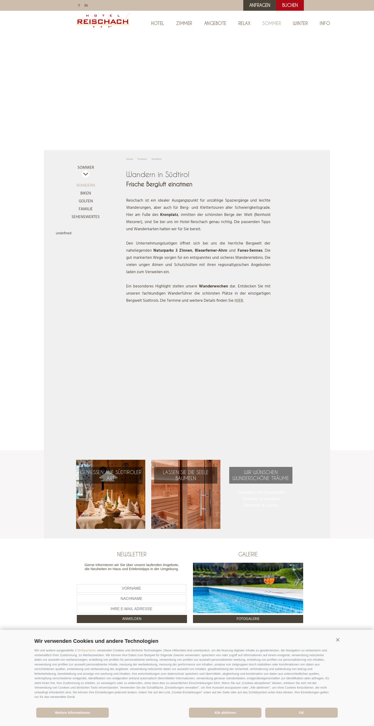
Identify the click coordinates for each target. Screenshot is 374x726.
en (86, 5)
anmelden (131, 619)
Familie (86, 209)
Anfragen (259, 5)
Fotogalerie (248, 619)
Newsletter (131, 554)
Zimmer (184, 23)
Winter (300, 23)
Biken (85, 193)
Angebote (215, 23)
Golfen (86, 201)
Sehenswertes (86, 217)
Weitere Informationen (72, 713)
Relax (244, 23)
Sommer (271, 23)
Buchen (290, 5)
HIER (238, 300)
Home (129, 159)
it (79, 5)
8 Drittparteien (85, 650)
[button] (338, 640)
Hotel (157, 23)
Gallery (158, 144)
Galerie (248, 554)
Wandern (85, 185)
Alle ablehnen (225, 713)
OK (301, 713)
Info (325, 23)
